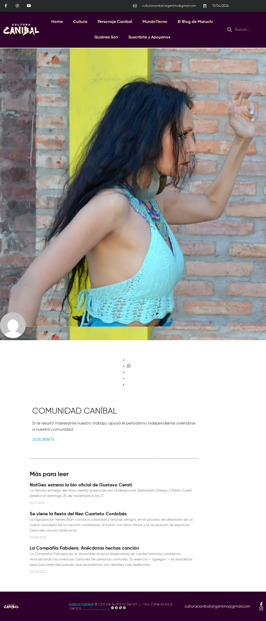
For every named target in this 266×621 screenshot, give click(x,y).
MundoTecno (155, 22)
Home (57, 22)
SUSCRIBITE (43, 440)
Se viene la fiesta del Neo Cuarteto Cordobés (78, 514)
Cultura (80, 22)
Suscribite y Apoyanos (149, 37)
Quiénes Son (106, 37)
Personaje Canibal (115, 22)
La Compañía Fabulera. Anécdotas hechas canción (84, 548)
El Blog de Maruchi (195, 22)
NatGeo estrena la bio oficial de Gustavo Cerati (81, 485)
